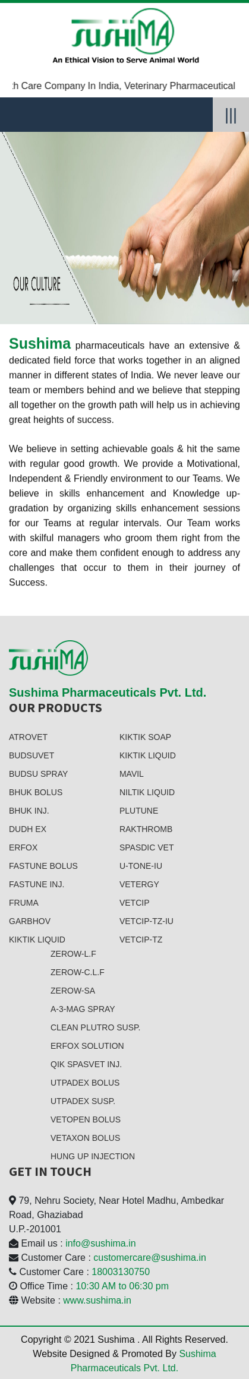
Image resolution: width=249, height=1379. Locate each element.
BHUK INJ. (29, 810)
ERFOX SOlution (87, 1046)
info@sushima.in (100, 1243)
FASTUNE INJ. (36, 884)
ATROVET (28, 737)
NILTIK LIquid (147, 792)
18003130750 (121, 1272)
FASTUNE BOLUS (43, 866)
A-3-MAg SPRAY (83, 1009)
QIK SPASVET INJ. (86, 1064)
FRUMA (24, 902)
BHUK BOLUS (35, 792)
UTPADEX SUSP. (83, 1101)
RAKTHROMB (145, 829)
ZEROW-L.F (73, 954)
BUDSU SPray (38, 774)
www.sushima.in (97, 1300)
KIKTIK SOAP (145, 737)
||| (231, 115)
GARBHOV (30, 921)
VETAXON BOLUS (85, 1138)
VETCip (134, 902)
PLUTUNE (138, 810)
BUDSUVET (31, 755)
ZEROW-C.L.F (78, 972)
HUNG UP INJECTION (93, 1156)
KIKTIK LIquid (37, 939)
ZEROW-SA (73, 990)
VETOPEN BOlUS (86, 1119)
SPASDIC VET (146, 847)
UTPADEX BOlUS (85, 1082)
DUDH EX (27, 829)
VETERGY (139, 884)
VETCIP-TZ (140, 939)
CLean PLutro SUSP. (95, 1027)
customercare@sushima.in (149, 1258)
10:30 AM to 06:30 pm (122, 1286)
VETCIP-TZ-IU (146, 921)
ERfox (23, 847)
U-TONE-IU (140, 866)
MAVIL (131, 774)
